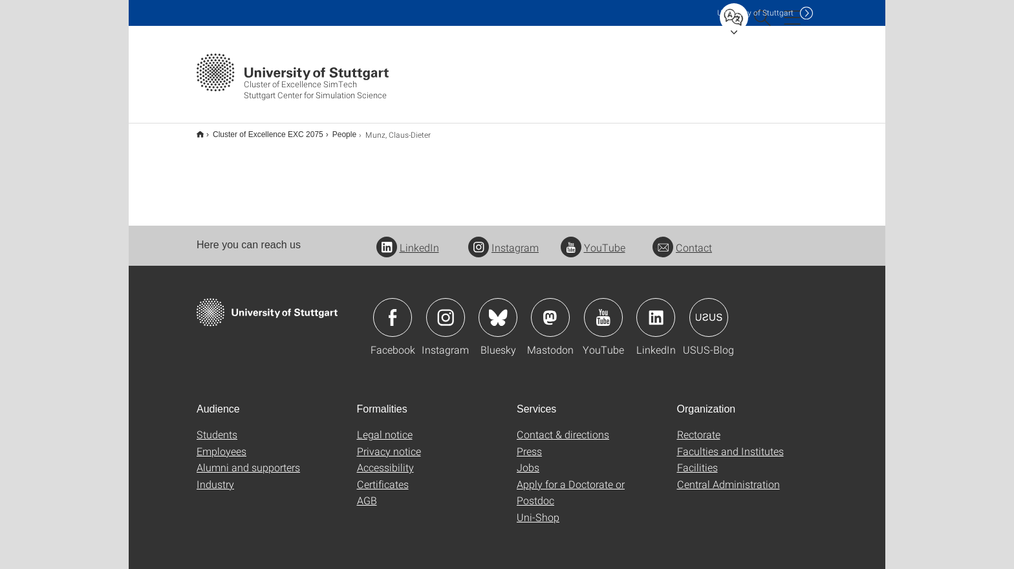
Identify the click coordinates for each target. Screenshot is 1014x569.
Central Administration (728, 475)
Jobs (528, 459)
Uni (755, 12)
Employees (221, 442)
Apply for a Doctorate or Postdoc (571, 484)
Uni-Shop (538, 508)
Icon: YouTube (603, 309)
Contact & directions (563, 426)
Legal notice (385, 426)
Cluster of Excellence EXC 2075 (261, 129)
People (337, 129)
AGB (367, 492)
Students (217, 426)
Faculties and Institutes (730, 442)
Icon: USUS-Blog (708, 309)
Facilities (697, 459)
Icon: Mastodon (550, 309)
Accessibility (385, 459)
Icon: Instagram (445, 309)
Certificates (383, 475)
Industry (215, 475)
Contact (682, 239)
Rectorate (698, 426)
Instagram (503, 239)
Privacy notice (389, 442)
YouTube (593, 239)
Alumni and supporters (248, 459)
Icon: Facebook (392, 309)
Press (529, 442)
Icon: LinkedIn (655, 309)
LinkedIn (407, 239)
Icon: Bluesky (498, 309)
